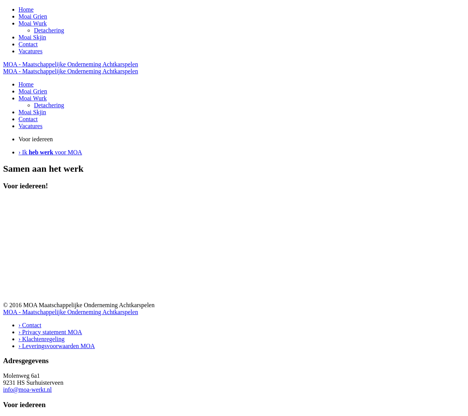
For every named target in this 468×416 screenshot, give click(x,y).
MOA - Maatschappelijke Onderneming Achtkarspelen (70, 64)
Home (26, 9)
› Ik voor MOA (50, 152)
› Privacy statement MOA (50, 332)
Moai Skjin (32, 37)
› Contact (30, 325)
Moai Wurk (33, 23)
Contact (28, 44)
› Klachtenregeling (42, 339)
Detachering (49, 30)
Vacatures (30, 51)
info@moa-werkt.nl (27, 389)
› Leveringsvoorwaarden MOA (57, 346)
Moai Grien (33, 16)
